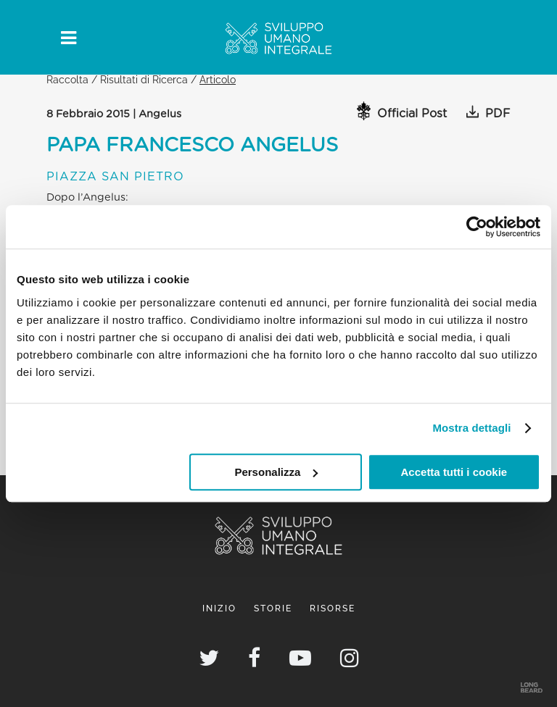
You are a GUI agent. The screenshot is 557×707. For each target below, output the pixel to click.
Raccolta (67, 79)
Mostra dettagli (471, 428)
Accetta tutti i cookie (454, 472)
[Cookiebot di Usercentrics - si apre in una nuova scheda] (476, 227)
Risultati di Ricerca (144, 79)
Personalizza (276, 472)
